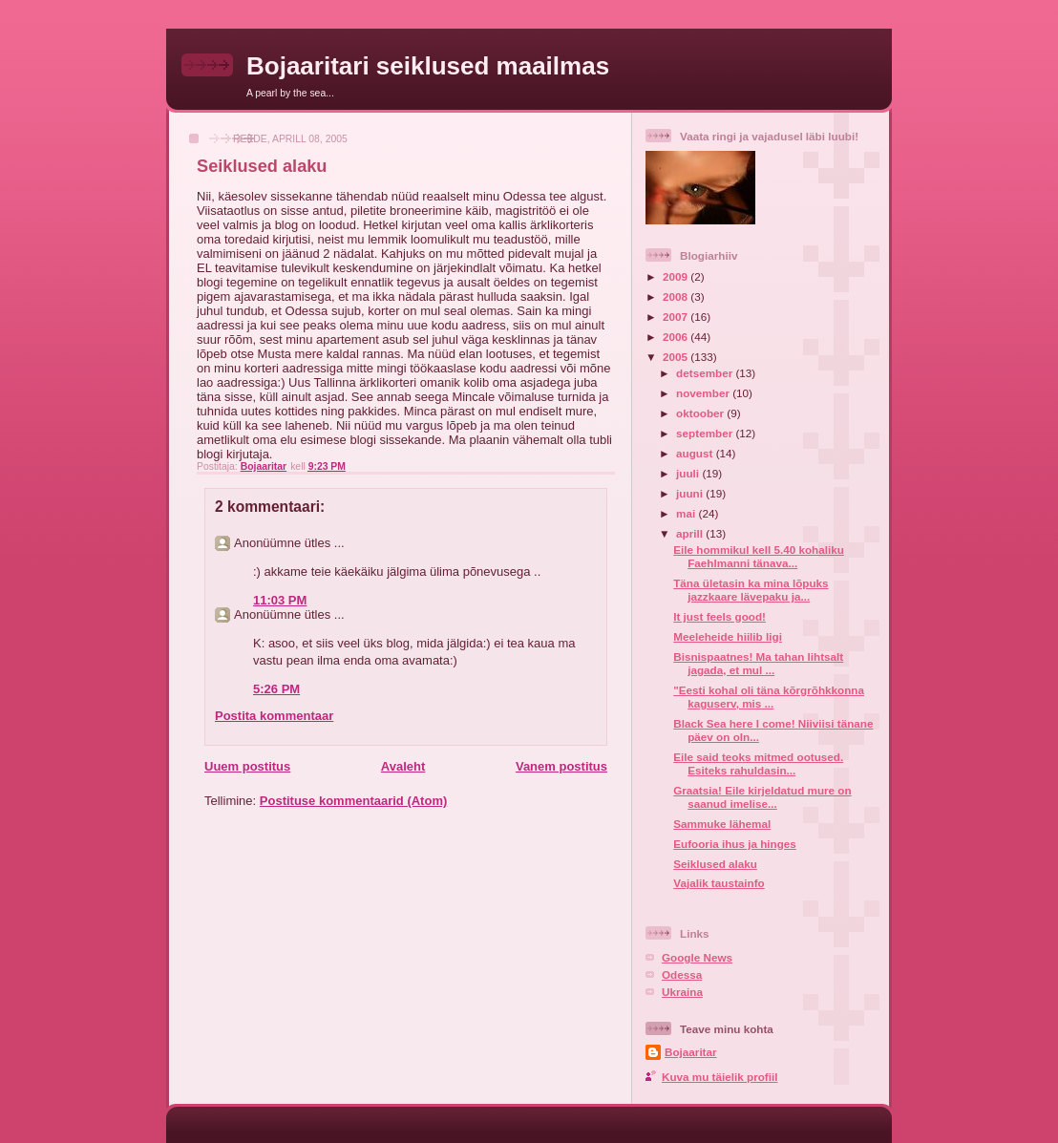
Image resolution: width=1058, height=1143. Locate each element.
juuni (691, 493)
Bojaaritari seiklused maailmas (427, 66)
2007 (676, 316)
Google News (697, 957)
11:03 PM (280, 600)
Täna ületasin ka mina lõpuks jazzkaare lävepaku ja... (750, 590)
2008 (676, 296)
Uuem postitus (247, 766)
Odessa (682, 974)
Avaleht (403, 766)
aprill (691, 533)
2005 (676, 356)
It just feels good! (719, 616)
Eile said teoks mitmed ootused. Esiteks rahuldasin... (758, 763)
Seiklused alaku (715, 863)
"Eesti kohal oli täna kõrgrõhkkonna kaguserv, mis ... (768, 696)
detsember (705, 373)
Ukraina (682, 991)
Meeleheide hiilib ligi (727, 636)
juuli (689, 473)
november (704, 393)
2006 (676, 336)
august (696, 453)
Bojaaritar (691, 1052)
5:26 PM (276, 689)
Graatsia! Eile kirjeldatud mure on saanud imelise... (762, 797)
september (705, 433)
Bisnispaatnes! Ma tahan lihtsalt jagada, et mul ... (758, 663)
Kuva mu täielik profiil (719, 1076)
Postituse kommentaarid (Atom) (353, 801)
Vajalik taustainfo (718, 883)
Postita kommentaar (274, 716)
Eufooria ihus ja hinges (734, 843)
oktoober (701, 413)
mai (687, 513)
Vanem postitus (561, 766)
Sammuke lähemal (722, 823)
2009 (676, 276)
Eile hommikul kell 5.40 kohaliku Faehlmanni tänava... (758, 556)
